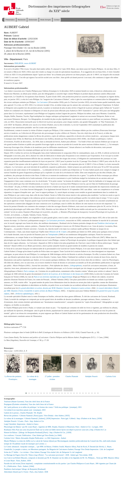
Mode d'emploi (45, 20)
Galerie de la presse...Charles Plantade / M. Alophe (23, 413)
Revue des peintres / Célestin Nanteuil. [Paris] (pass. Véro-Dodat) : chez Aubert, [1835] (37, 416)
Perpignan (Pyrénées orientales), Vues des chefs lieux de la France (29, 404)
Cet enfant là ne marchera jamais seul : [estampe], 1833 (25, 410)
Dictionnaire (33, 20)
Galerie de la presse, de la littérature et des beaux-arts (63, 274)
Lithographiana (76, 266)
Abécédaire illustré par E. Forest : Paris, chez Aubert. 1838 (26, 472)
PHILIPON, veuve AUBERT (25, 63)
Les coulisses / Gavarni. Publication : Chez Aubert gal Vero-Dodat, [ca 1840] (33, 435)
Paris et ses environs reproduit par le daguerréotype (53, 277)
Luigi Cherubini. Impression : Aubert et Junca (21, 424)
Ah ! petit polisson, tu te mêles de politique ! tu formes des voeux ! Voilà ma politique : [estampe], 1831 (43, 407)
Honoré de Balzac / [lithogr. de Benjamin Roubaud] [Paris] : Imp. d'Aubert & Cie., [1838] (37, 432)
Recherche (22, 20)
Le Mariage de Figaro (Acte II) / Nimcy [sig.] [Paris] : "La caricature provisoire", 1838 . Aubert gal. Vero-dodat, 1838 (48, 455)
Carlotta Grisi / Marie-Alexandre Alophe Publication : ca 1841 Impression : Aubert (35, 438)
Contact (57, 20)
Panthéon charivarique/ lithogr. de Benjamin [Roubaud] (25, 469)
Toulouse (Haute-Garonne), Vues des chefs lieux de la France (27, 402)
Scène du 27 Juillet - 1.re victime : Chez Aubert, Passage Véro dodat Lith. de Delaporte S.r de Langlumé (43, 452)
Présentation (10, 20)
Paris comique (29, 271)
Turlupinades (53, 234)
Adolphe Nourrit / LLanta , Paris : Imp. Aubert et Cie (24, 421)
